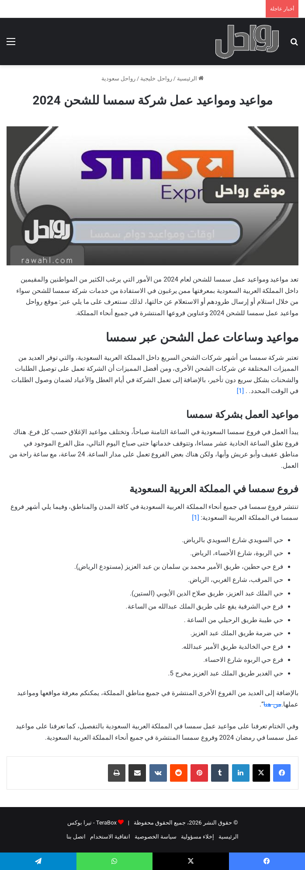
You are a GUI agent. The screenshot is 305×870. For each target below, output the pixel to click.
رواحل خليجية (156, 78)
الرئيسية (190, 78)
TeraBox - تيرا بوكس (92, 822)
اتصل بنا (76, 836)
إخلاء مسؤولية (197, 836)
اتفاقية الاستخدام (110, 836)
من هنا (272, 704)
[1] (241, 391)
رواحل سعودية (118, 78)
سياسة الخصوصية (156, 836)
